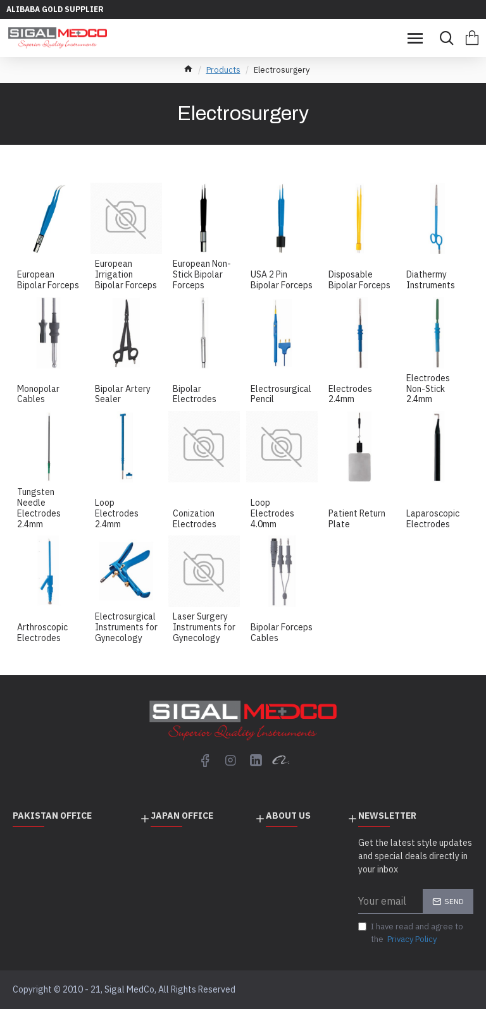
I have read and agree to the (410, 933)
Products (223, 69)
